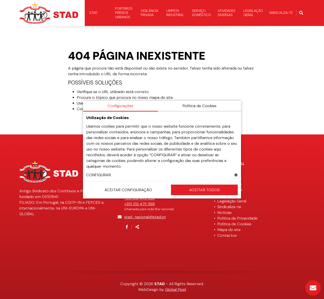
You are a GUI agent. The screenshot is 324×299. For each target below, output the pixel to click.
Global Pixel (175, 289)
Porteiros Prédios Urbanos (124, 12)
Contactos (227, 235)
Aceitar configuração (128, 190)
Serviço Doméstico (201, 13)
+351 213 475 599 (139, 204)
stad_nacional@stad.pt (145, 217)
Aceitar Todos (204, 190)
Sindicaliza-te (281, 13)
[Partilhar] (137, 227)
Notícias (224, 212)
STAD (93, 13)
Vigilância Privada (149, 13)
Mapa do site (229, 229)
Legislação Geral (253, 13)
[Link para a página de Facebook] (126, 227)
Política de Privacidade (237, 218)
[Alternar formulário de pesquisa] (301, 13)
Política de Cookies (234, 224)
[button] (162, 175)
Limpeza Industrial (175, 13)
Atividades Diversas (226, 13)
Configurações (120, 105)
